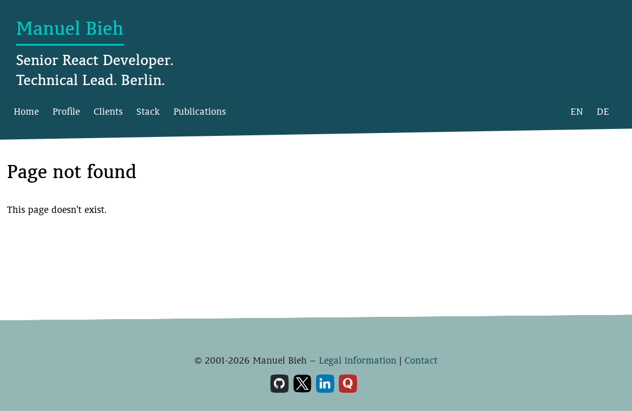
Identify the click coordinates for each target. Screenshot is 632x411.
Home (26, 111)
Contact (420, 360)
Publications (199, 111)
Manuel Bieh (70, 28)
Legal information (357, 360)
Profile (66, 111)
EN (576, 111)
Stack (148, 111)
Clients (108, 111)
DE (603, 111)
